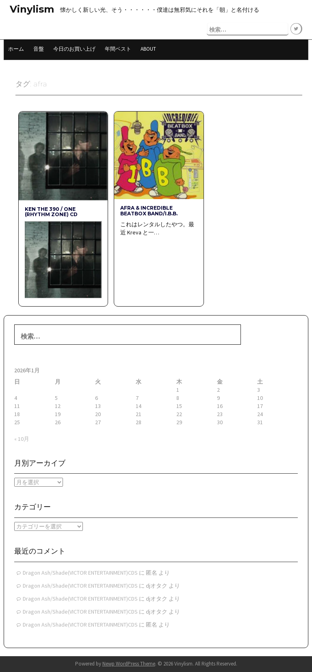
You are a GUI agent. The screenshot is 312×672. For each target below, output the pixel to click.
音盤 (38, 48)
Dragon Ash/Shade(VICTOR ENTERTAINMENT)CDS (80, 572)
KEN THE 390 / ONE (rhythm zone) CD (51, 211)
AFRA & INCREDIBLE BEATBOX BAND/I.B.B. (149, 210)
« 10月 (21, 438)
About (148, 48)
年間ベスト (118, 48)
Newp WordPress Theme (128, 663)
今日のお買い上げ (74, 48)
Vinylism (32, 9)
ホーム (16, 48)
